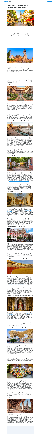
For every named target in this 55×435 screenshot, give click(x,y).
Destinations (15, 1)
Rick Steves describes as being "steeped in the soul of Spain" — (18, 284)
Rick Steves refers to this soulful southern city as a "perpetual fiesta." (19, 181)
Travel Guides (20, 1)
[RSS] (46, 1)
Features (30, 1)
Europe (11, 3)
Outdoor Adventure (25, 1)
